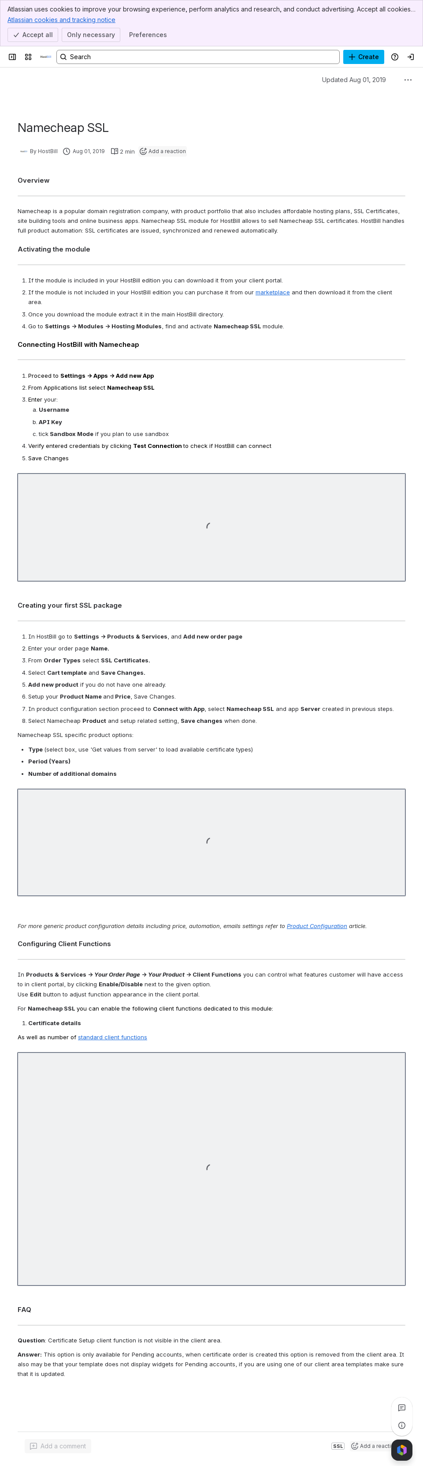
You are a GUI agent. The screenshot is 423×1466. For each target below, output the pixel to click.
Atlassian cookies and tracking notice (61, 19)
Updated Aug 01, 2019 (354, 79)
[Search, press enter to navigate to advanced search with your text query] (198, 57)
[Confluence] (46, 57)
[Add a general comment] (58, 1446)
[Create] (363, 57)
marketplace (273, 292)
